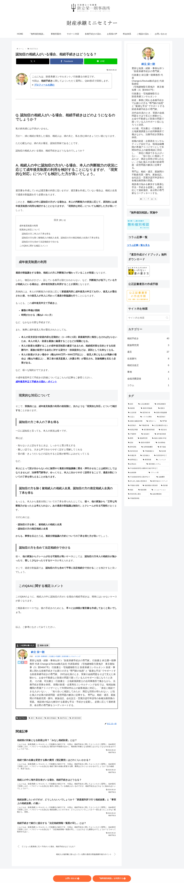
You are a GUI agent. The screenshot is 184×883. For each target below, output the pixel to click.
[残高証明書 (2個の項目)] (133, 430)
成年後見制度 (75, 719)
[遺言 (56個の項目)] (132, 404)
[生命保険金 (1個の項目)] (162, 443)
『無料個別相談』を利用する (111, 878)
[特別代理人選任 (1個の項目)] (138, 494)
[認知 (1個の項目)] (132, 443)
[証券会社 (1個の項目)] (136, 464)
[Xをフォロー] (144, 198)
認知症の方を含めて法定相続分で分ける (40, 242)
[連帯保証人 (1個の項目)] (134, 460)
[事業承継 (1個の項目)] (148, 460)
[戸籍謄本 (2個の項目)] (133, 434)
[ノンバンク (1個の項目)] (162, 460)
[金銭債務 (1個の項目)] (137, 473)
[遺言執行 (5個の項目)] (162, 417)
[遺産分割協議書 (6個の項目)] (161, 413)
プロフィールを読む (44, 85)
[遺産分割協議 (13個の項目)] (148, 408)
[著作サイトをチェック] (141, 198)
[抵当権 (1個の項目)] (163, 451)
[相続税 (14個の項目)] (133, 408)
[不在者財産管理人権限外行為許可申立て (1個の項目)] (148, 468)
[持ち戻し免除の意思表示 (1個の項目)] (138, 481)
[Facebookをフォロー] (148, 198)
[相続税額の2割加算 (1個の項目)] (150, 485)
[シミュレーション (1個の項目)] (160, 490)
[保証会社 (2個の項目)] (163, 430)
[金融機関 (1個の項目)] (162, 477)
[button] (167, 317)
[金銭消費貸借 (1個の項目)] (159, 494)
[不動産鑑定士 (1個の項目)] (150, 451)
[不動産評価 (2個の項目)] (144, 425)
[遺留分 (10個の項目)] (163, 408)
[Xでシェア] (32, 61)
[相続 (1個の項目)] (132, 490)
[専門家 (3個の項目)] (164, 421)
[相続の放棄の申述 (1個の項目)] (160, 438)
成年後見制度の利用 (28, 226)
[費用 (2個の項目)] (131, 438)
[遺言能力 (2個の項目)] (132, 425)
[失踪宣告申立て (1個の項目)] (161, 455)
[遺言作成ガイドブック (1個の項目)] (159, 481)
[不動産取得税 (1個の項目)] (148, 498)
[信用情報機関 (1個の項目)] (148, 447)
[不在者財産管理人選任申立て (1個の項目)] (141, 477)
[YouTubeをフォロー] (152, 198)
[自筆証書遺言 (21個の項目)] (161, 404)
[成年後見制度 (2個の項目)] (161, 434)
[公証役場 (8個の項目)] (133, 413)
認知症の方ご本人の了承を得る (36, 234)
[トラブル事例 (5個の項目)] (147, 417)
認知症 (39, 719)
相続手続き (21, 719)
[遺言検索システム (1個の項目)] (157, 464)
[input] (148, 318)
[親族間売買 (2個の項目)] (144, 438)
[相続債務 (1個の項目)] (143, 490)
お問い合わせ (72, 878)
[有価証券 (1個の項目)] (133, 455)
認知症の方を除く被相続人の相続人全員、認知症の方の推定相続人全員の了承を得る (61, 238)
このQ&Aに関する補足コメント (33, 246)
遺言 (31, 719)
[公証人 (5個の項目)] (133, 417)
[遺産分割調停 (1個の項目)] (146, 443)
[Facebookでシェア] (66, 61)
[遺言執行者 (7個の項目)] (146, 413)
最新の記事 (44, 646)
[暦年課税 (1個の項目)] (133, 447)
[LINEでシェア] (100, 61)
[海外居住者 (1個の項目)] (134, 451)
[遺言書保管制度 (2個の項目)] (149, 430)
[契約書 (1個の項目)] (164, 485)
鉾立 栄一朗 (37, 652)
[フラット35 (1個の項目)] (158, 473)
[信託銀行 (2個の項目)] (146, 434)
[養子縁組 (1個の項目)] (163, 447)
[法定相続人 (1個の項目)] (146, 455)
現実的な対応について (29, 230)
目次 (56, 220)
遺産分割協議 (50, 719)
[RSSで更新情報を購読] (155, 198)
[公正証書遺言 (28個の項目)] (145, 404)
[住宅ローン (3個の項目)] (152, 421)
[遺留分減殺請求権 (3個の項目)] (136, 421)
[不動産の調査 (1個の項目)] (134, 485)
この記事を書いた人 (26, 646)
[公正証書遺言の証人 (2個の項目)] (160, 425)
